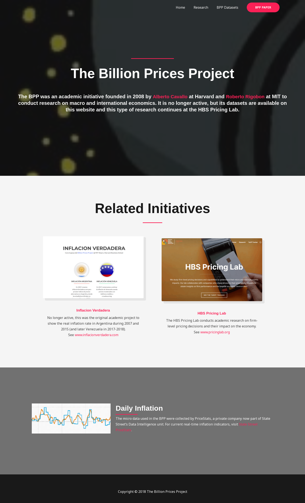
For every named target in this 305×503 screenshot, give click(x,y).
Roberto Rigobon (249, 96)
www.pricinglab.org (215, 332)
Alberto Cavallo (171, 96)
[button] (263, 7)
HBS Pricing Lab (212, 313)
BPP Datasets (228, 7)
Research (203, 7)
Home (184, 7)
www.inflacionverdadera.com (96, 335)
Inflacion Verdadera (93, 310)
